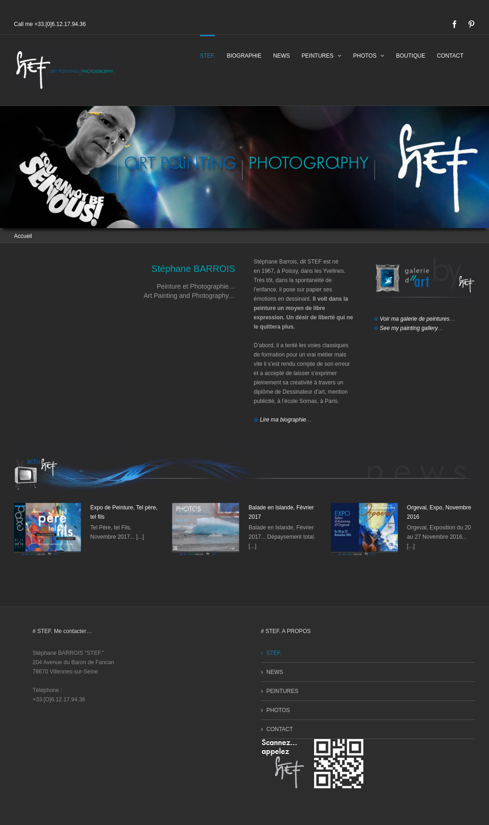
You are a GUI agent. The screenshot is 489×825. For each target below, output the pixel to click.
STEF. (274, 653)
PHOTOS (278, 710)
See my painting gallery (409, 328)
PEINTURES (283, 691)
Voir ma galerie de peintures (414, 319)
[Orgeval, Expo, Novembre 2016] (364, 530)
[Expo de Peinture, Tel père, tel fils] (47, 530)
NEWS (275, 672)
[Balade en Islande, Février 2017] (205, 530)
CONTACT (280, 729)
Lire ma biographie (283, 419)
